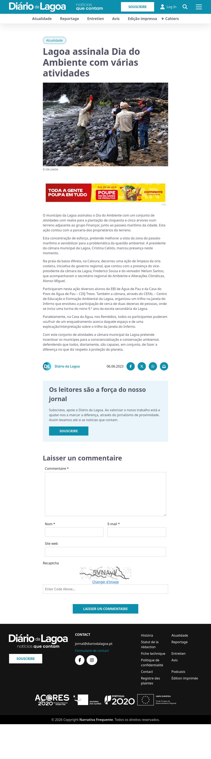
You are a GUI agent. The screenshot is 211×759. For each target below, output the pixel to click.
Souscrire (137, 7)
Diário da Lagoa (67, 366)
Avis (116, 18)
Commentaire (57, 468)
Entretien (95, 18)
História (147, 635)
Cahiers (172, 18)
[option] (105, 193)
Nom (50, 524)
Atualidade (42, 18)
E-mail (114, 524)
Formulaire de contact (92, 650)
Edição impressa (142, 18)
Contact (147, 671)
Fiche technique (153, 653)
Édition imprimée (184, 678)
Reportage (69, 18)
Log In (168, 6)
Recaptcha (51, 563)
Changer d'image (105, 582)
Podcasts (178, 671)
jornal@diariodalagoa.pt (93, 643)
